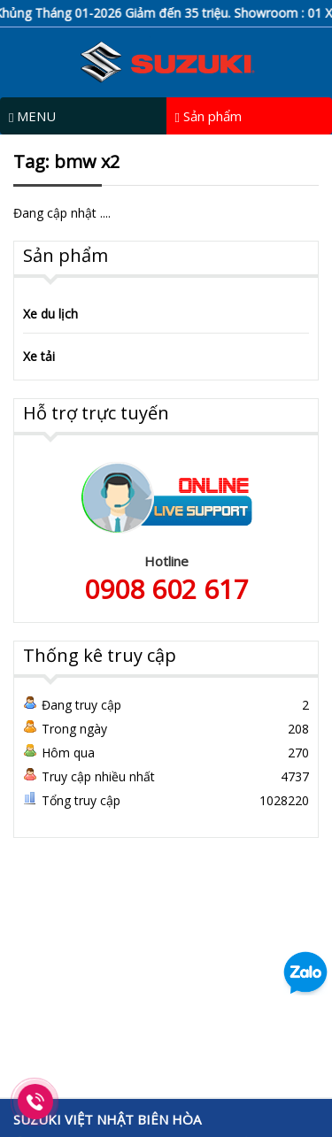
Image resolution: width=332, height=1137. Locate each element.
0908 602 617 (166, 589)
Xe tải (39, 356)
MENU (32, 116)
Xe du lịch (50, 313)
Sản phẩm (208, 116)
